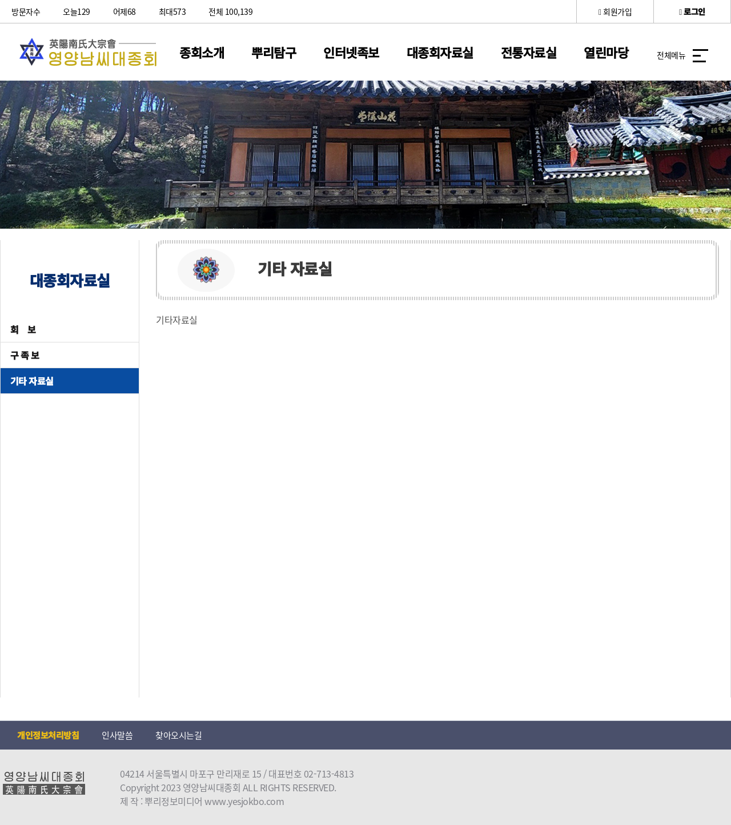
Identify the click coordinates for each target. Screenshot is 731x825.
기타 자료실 (32, 381)
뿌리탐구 (273, 52)
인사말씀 (117, 735)
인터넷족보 (351, 52)
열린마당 (606, 52)
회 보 (23, 329)
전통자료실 (529, 52)
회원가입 (615, 11)
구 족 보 (24, 355)
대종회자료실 (440, 52)
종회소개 (201, 52)
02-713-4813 (329, 773)
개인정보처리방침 (48, 735)
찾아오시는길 (178, 735)
